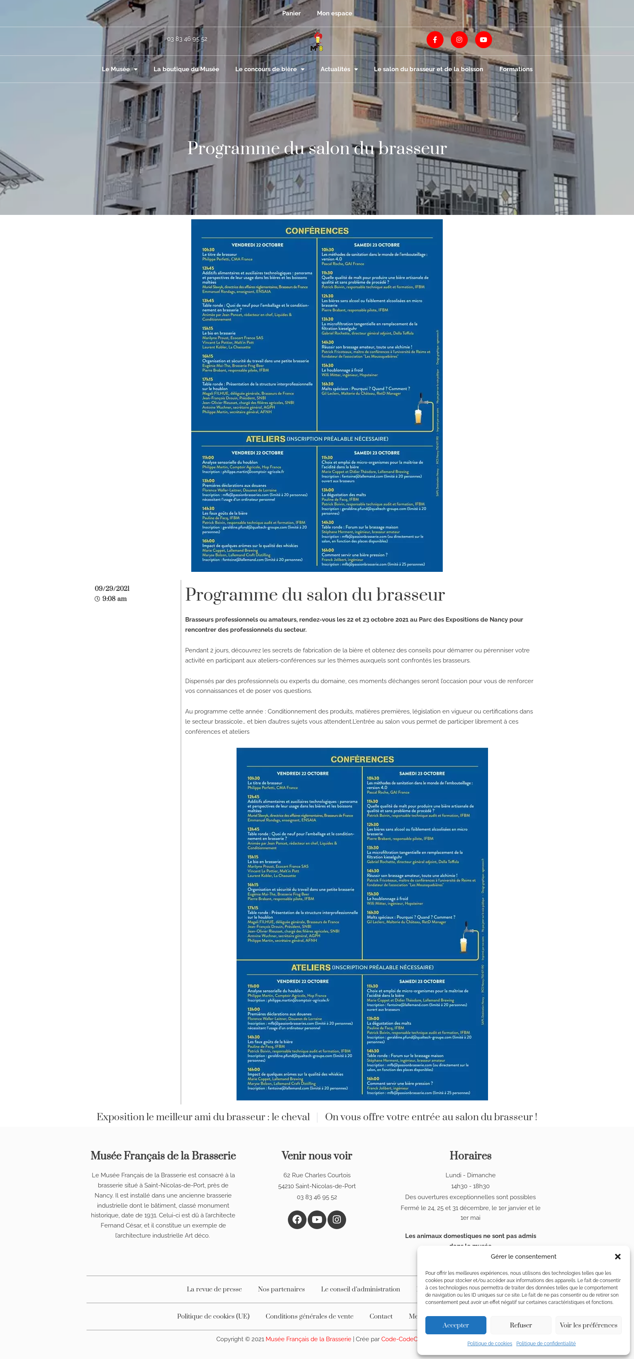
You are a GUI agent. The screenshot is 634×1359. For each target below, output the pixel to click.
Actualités (339, 69)
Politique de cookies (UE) (213, 1316)
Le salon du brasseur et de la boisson (428, 69)
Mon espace (334, 13)
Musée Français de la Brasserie (309, 1339)
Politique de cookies (489, 1343)
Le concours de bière (269, 69)
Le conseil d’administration (360, 1289)
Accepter (456, 1325)
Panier (291, 13)
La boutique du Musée (186, 69)
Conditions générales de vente (309, 1316)
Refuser (521, 1325)
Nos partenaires (281, 1289)
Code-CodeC (399, 1339)
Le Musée (119, 69)
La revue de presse (214, 1289)
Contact (381, 1316)
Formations (516, 69)
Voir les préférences (588, 1325)
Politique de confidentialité (546, 1343)
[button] (618, 1257)
